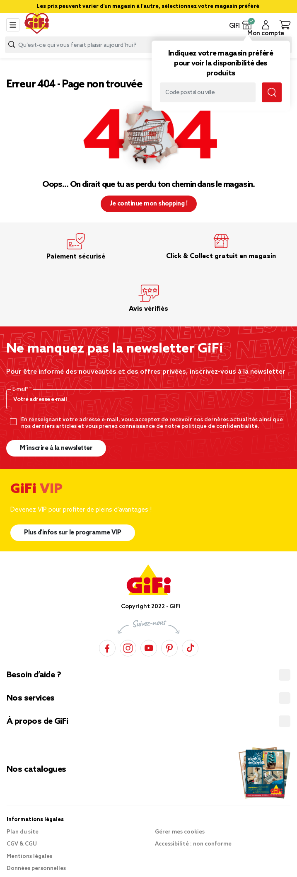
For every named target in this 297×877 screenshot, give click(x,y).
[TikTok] (190, 646)
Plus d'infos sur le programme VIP (72, 532)
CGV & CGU (22, 844)
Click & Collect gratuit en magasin (221, 256)
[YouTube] (148, 646)
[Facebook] (107, 646)
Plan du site (23, 832)
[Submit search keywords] (272, 92)
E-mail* (20, 389)
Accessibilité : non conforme (193, 844)
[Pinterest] (169, 646)
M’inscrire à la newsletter (56, 448)
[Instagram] (128, 646)
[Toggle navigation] (12, 24)
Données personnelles (36, 868)
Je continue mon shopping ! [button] (148, 204)
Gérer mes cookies (180, 832)
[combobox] (148, 44)
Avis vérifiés (148, 309)
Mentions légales (29, 856)
